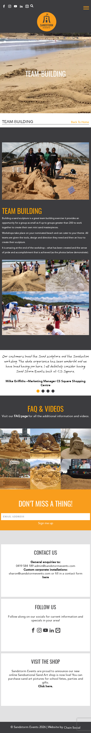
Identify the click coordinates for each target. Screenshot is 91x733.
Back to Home (80, 122)
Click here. (45, 686)
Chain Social (72, 728)
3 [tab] (47, 391)
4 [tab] (52, 391)
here (45, 577)
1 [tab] (38, 391)
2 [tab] (43, 391)
